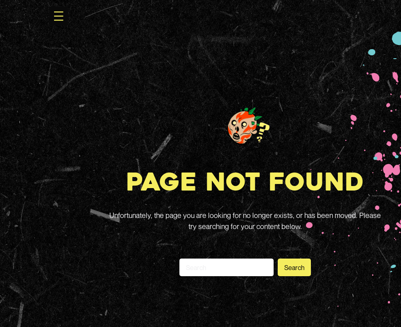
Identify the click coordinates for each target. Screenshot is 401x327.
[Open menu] (58, 16)
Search (294, 267)
